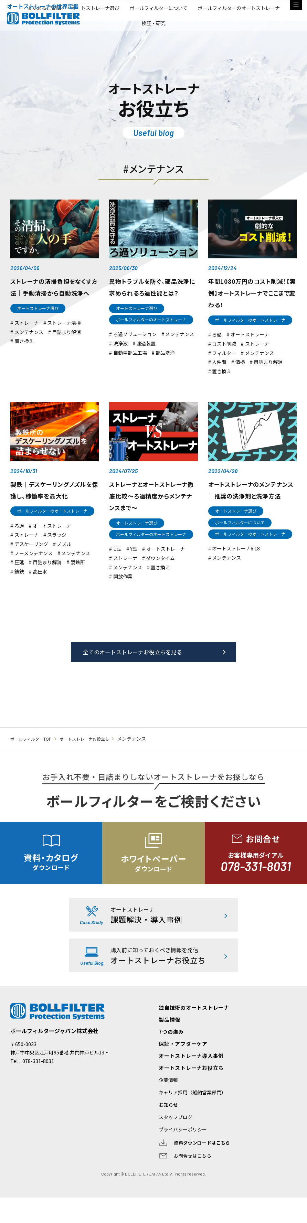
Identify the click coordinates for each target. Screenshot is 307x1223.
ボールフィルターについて (212, 37)
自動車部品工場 (130, 365)
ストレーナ (26, 340)
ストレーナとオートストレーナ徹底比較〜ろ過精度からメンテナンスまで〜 (153, 507)
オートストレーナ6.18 (236, 570)
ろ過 (217, 346)
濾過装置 (146, 356)
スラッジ (56, 553)
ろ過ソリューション (135, 347)
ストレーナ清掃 (64, 340)
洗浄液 (120, 356)
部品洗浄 (165, 365)
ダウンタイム (160, 578)
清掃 (240, 373)
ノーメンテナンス (33, 572)
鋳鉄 (19, 590)
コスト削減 (224, 355)
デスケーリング (31, 563)
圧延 (19, 581)
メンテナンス (28, 349)
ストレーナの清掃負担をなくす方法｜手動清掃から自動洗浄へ (53, 297)
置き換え (24, 358)
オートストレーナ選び (141, 37)
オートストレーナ (250, 346)
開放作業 (123, 596)
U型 (117, 569)
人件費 (219, 373)
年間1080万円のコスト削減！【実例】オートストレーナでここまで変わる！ (250, 297)
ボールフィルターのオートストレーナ (133, 54)
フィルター (224, 364)
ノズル (64, 563)
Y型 (133, 569)
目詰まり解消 (66, 349)
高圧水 (40, 590)
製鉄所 (78, 581)
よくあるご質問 (83, 37)
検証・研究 (203, 54)
